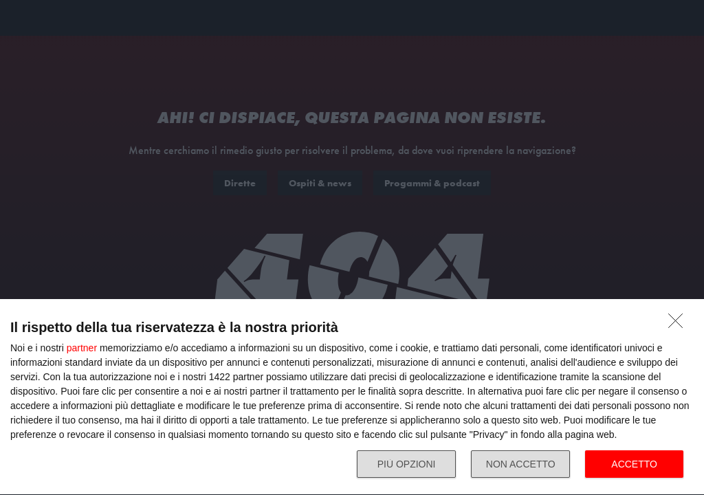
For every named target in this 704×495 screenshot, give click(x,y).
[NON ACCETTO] (679, 325)
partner (82, 348)
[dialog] (352, 397)
